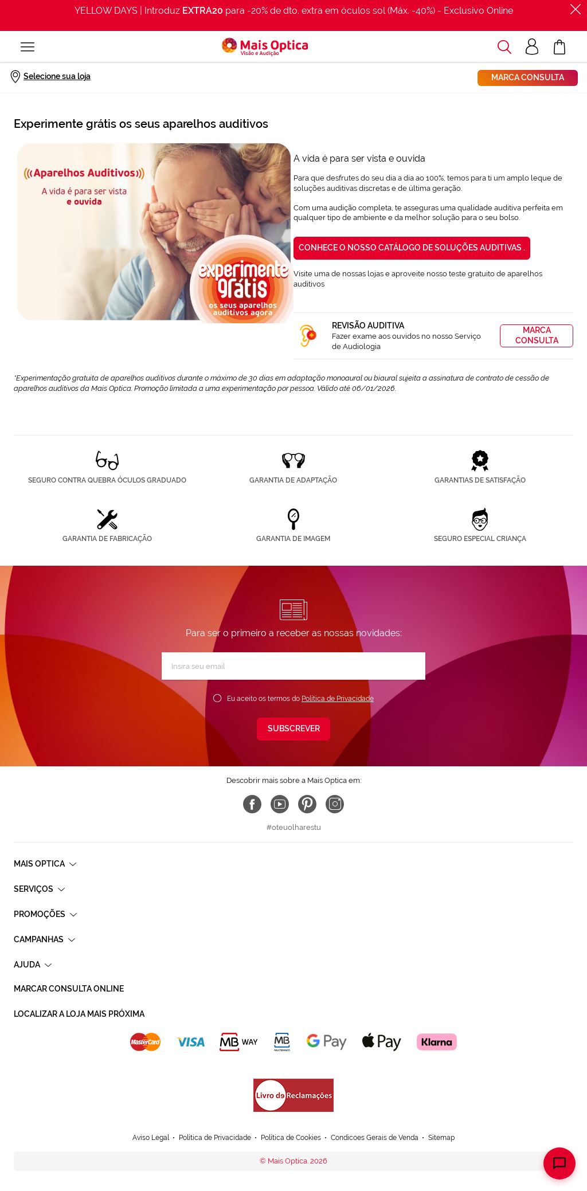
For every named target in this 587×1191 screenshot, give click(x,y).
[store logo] (265, 47)
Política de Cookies (291, 1138)
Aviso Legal (150, 1138)
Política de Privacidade (338, 699)
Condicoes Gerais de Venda (374, 1138)
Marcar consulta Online (69, 988)
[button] (504, 47)
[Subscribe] (293, 729)
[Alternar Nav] (27, 47)
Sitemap (441, 1138)
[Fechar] (575, 9)
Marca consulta (527, 77)
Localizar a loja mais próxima (79, 1013)
